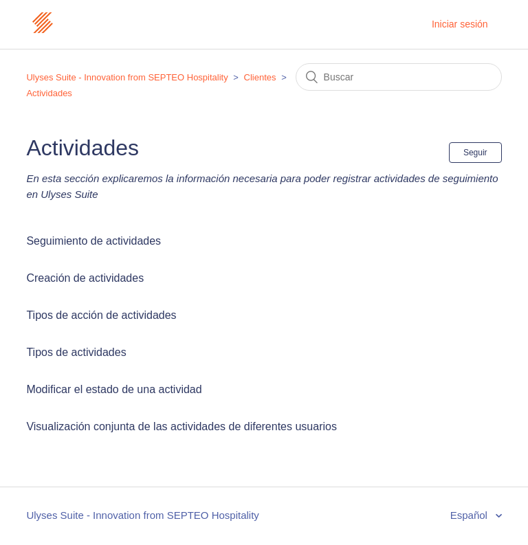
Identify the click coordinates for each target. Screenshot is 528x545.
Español (470, 515)
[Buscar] (399, 77)
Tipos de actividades (76, 352)
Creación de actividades (85, 278)
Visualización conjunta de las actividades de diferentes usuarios (181, 426)
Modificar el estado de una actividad (113, 389)
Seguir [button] (475, 152)
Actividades (49, 93)
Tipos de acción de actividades (101, 315)
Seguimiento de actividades (93, 241)
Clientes (260, 77)
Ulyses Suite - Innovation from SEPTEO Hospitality (127, 77)
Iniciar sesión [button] (460, 24)
